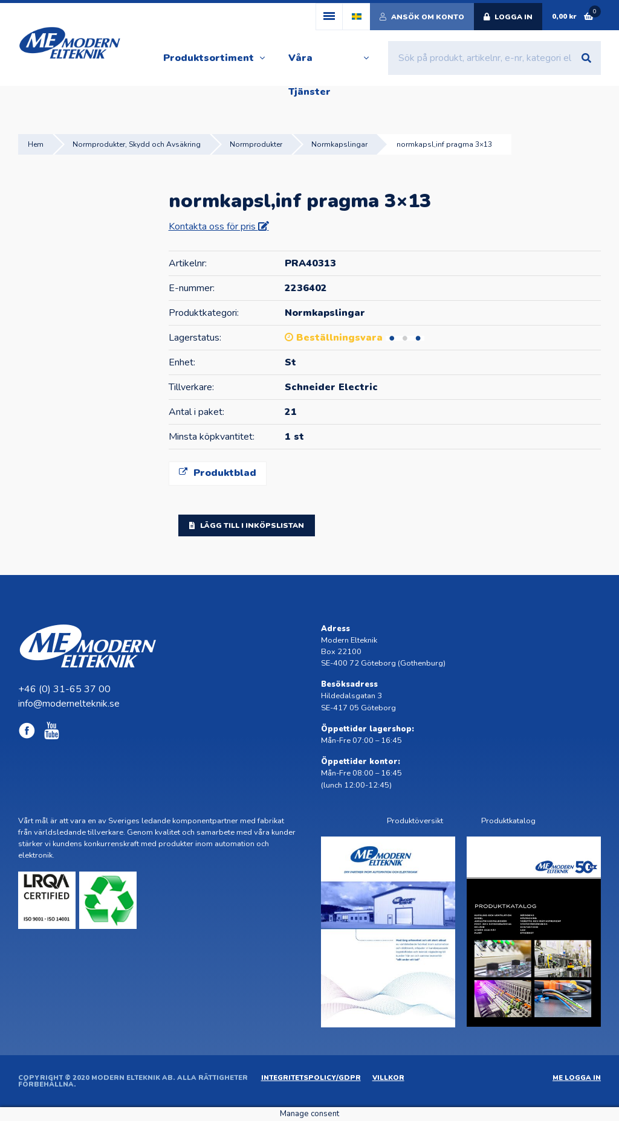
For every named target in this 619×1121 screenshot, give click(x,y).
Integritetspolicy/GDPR (311, 1077)
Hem (36, 144)
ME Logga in (577, 1077)
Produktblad (217, 473)
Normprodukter (256, 144)
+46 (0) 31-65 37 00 (64, 689)
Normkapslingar (339, 144)
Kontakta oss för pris (213, 226)
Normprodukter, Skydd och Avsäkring (137, 144)
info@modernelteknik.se (69, 703)
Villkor (388, 1077)
